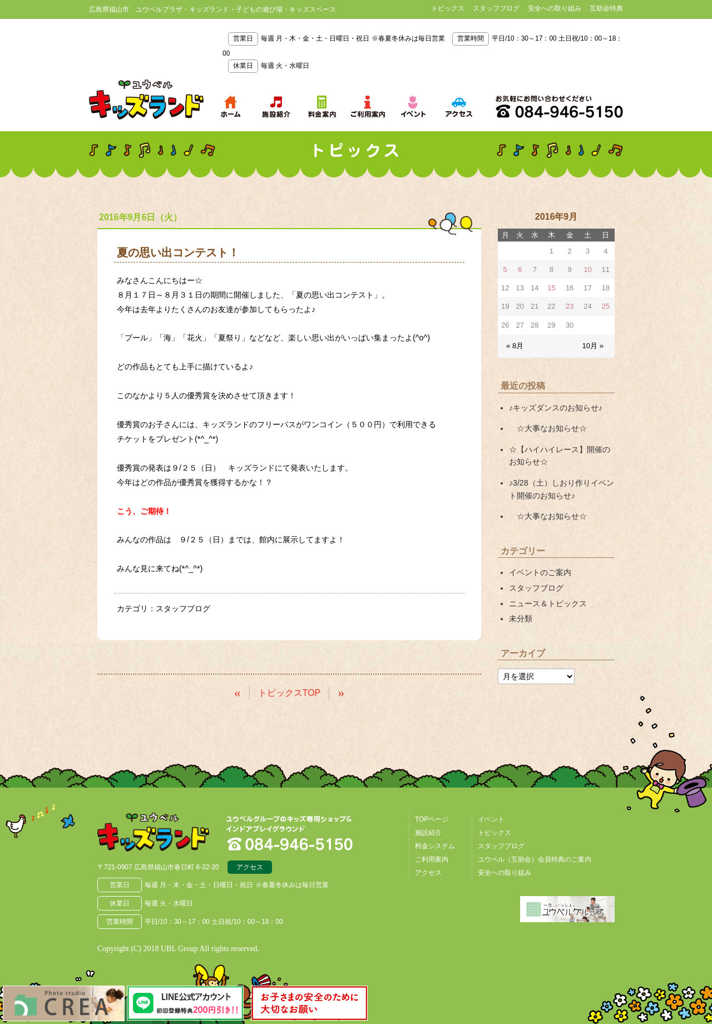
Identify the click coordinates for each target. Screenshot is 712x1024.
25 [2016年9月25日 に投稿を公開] (606, 306)
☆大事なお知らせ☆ (548, 427)
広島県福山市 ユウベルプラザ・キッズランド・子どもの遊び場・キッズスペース (154, 832)
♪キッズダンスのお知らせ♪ (555, 407)
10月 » (593, 345)
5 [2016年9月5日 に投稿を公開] (505, 269)
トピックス (447, 8)
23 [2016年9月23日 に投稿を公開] (569, 306)
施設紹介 (428, 832)
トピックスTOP (289, 692)
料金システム (435, 845)
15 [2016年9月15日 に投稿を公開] (551, 288)
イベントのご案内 (540, 571)
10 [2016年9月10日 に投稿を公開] (587, 269)
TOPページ (431, 819)
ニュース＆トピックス (548, 601)
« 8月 (514, 345)
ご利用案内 (431, 859)
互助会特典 (606, 8)
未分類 (520, 616)
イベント (491, 819)
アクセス (249, 867)
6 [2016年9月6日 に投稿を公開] (520, 269)
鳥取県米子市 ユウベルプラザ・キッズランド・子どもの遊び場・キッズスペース (146, 100)
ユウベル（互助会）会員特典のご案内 (534, 859)
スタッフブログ (496, 8)
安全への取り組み (554, 8)
